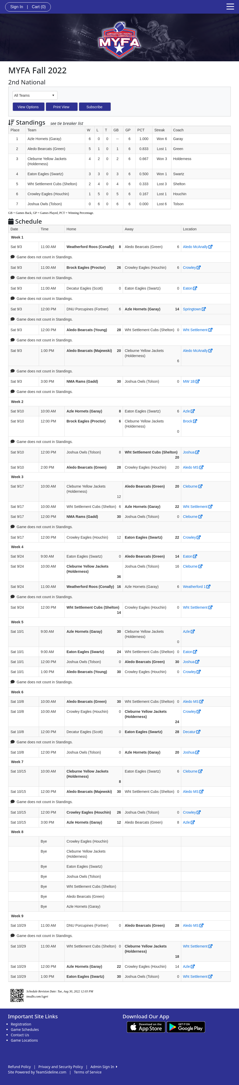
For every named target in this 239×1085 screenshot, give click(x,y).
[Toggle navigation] (230, 6)
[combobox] (31, 95)
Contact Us (20, 1034)
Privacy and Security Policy (61, 1066)
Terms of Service (88, 1072)
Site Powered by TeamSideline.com (37, 1072)
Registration (21, 1024)
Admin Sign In (103, 1066)
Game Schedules (25, 1029)
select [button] (53, 95)
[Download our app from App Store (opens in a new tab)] (146, 1026)
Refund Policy (19, 1066)
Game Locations (24, 1040)
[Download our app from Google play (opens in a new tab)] (186, 1026)
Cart (39, 7)
